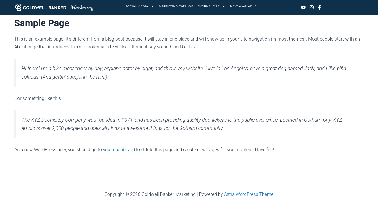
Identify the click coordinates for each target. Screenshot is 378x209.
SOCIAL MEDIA (139, 6)
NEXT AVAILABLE (243, 6)
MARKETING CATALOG (176, 6)
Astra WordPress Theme (248, 194)
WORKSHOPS (211, 6)
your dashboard (119, 149)
